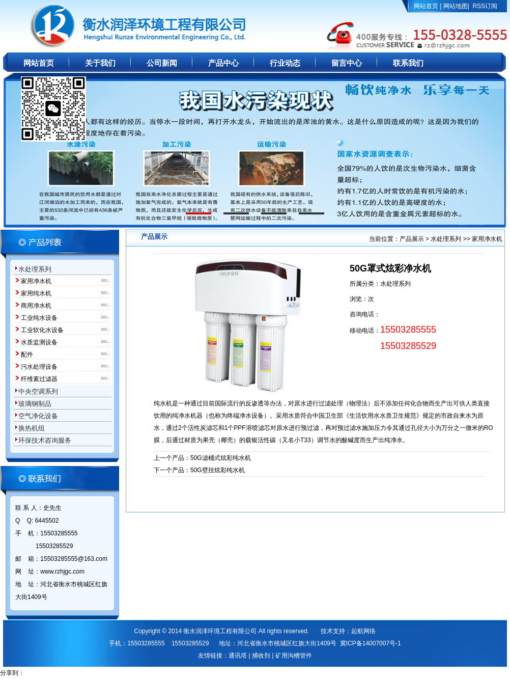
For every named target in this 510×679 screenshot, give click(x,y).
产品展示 (413, 238)
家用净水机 (487, 238)
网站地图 (455, 6)
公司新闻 (162, 63)
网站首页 (426, 6)
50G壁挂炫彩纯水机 (217, 470)
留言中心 (346, 63)
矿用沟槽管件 (293, 655)
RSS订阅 (484, 6)
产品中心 (223, 63)
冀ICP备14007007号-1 (370, 643)
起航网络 (363, 631)
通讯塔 (238, 655)
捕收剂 (261, 655)
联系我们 (408, 63)
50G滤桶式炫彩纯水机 (220, 457)
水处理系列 (446, 238)
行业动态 (285, 63)
